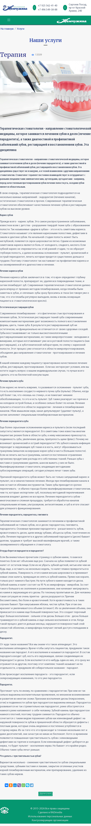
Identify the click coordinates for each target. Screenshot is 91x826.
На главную (7, 29)
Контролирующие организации (50, 820)
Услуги (20, 29)
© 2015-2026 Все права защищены (49, 808)
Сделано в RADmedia (50, 812)
